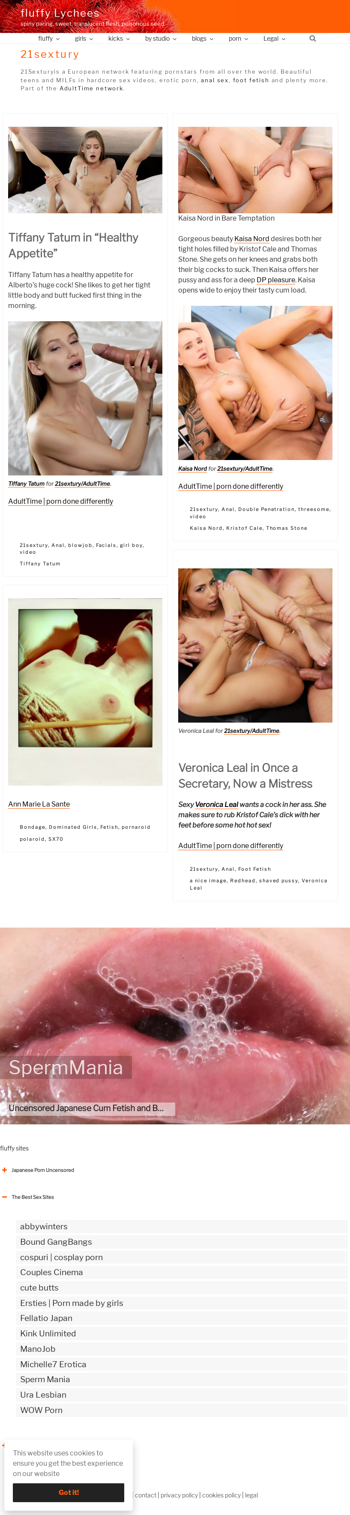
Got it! (69, 1492)
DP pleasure (276, 280)
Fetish (109, 827)
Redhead (243, 881)
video (28, 552)
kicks (119, 38)
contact (145, 1495)
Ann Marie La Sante (39, 804)
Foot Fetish (254, 869)
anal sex (215, 80)
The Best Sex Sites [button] (27, 1197)
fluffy (49, 38)
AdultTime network (91, 88)
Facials (106, 545)
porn (239, 38)
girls (84, 38)
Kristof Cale (244, 528)
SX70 (55, 839)
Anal (58, 545)
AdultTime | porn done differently (60, 501)
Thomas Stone (287, 528)
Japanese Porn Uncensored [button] (37, 1170)
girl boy (131, 545)
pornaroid (136, 827)
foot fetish (251, 80)
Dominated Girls (73, 827)
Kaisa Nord (251, 239)
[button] (85, 170)
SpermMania (66, 1067)
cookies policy (221, 1495)
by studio (161, 38)
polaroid (32, 839)
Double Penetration (266, 509)
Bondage (32, 827)
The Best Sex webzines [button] (32, 1445)
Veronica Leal (216, 805)
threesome (313, 509)
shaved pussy (279, 881)
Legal (275, 38)
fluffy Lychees (60, 13)
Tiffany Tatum (26, 483)
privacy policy (179, 1495)
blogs (203, 38)
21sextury (34, 545)
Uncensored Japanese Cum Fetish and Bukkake (97, 1108)
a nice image (208, 881)
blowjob (80, 545)
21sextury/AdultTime (82, 483)
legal (251, 1495)
